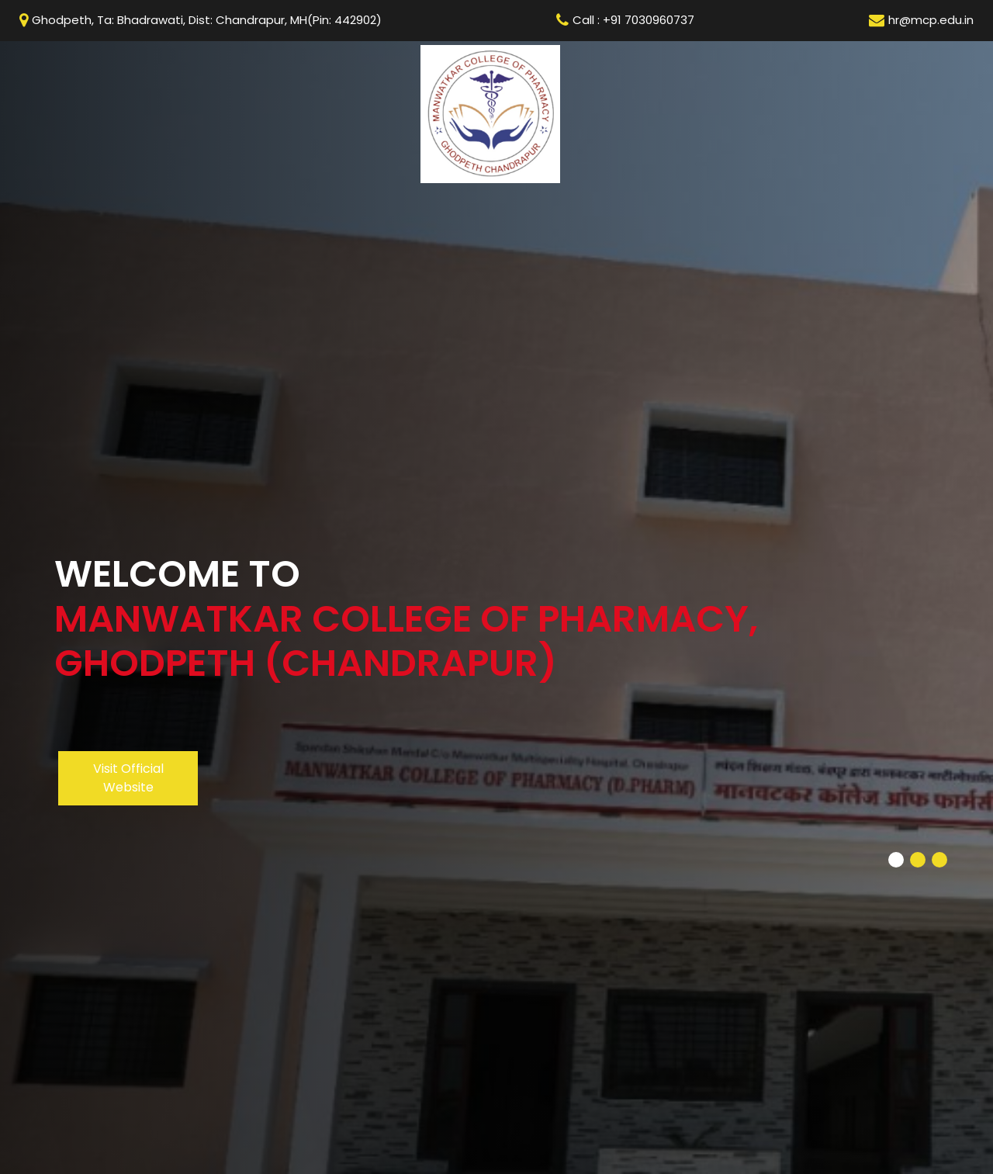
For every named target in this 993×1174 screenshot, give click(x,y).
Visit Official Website (128, 778)
